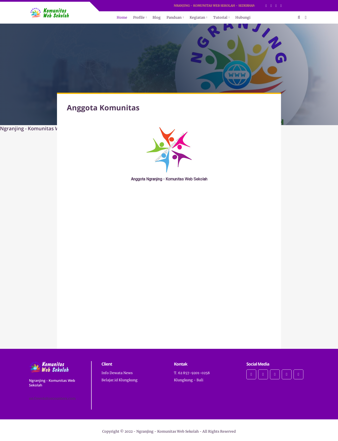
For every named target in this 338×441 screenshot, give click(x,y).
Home (122, 17)
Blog (157, 17)
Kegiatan (197, 17)
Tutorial (220, 17)
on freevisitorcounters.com (52, 398)
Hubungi (243, 17)
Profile (139, 17)
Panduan (174, 17)
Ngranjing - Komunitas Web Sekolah (167, 431)
